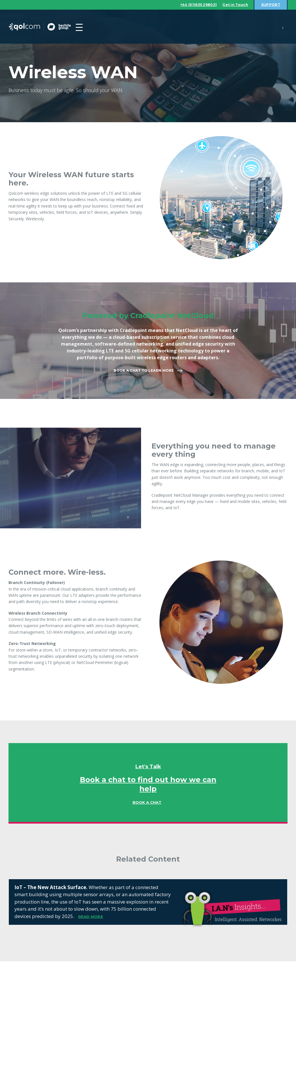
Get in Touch (232, 5)
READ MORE (90, 917)
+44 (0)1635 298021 (192, 5)
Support (269, 5)
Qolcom (50, 27)
